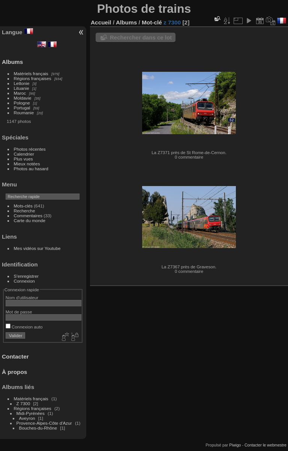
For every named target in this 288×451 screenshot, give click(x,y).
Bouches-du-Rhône (38, 427)
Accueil (101, 22)
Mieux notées (27, 163)
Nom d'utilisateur (22, 297)
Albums (12, 62)
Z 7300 (23, 403)
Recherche (24, 210)
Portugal (22, 107)
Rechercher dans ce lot (141, 37)
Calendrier (24, 153)
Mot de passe (19, 311)
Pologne (22, 102)
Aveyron (27, 418)
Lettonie (22, 83)
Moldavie (23, 97)
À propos (14, 372)
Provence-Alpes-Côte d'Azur (44, 423)
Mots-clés (23, 205)
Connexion (24, 280)
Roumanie (24, 112)
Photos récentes (30, 149)
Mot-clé (152, 22)
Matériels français (31, 73)
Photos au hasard (31, 168)
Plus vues (23, 158)
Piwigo (235, 445)
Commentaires (28, 215)
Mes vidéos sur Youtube (37, 248)
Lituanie (21, 88)
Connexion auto (24, 326)
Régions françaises (32, 78)
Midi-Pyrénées (30, 413)
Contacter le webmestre (265, 445)
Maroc (20, 93)
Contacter (15, 356)
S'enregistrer (26, 276)
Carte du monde (29, 220)
